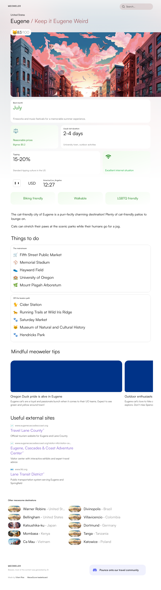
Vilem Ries (20, 577)
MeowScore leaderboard (37, 577)
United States (18, 14)
